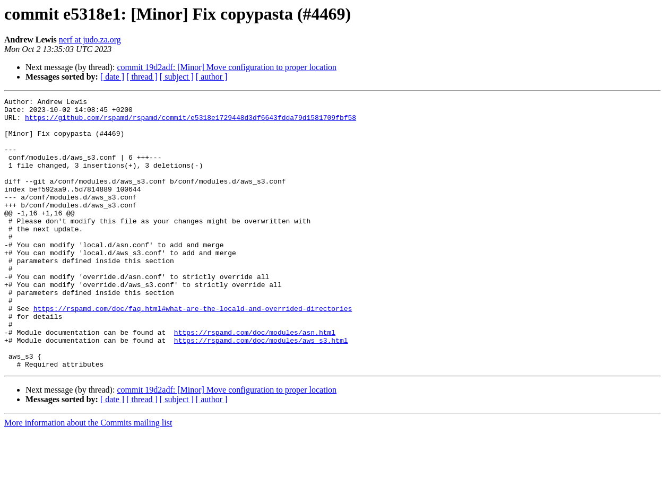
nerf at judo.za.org (90, 39)
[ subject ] (177, 76)
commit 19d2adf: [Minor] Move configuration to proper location (226, 67)
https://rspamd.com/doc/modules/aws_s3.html (261, 389)
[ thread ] (142, 76)
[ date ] (112, 76)
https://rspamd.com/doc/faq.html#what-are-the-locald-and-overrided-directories (192, 351)
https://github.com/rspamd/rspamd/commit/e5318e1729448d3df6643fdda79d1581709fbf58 (190, 122)
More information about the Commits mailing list (88, 476)
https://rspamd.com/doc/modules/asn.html (254, 380)
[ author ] (212, 76)
